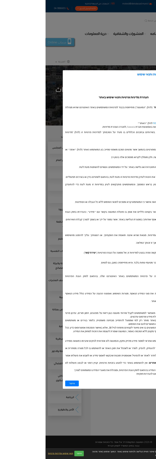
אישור (26, 383)
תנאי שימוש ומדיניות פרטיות (15, 453)
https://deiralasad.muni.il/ (121, 123)
